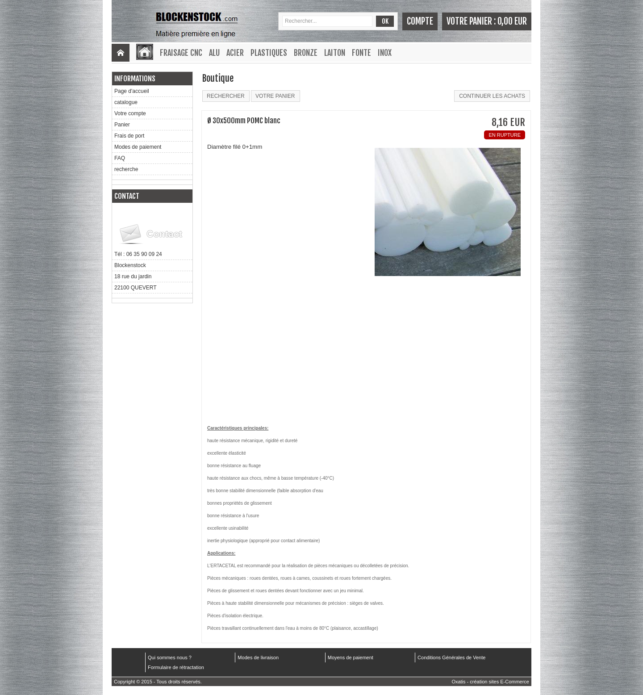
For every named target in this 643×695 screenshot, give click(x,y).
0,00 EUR (512, 21)
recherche (126, 169)
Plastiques (269, 53)
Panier (122, 124)
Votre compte (130, 113)
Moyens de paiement (350, 657)
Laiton (334, 53)
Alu (214, 53)
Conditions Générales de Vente (451, 657)
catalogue (126, 102)
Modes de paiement (137, 147)
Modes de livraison (258, 657)
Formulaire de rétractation (176, 667)
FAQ (119, 158)
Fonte (361, 53)
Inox (385, 53)
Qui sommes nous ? (170, 657)
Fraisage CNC (181, 53)
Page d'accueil (131, 91)
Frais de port (129, 136)
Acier (235, 53)
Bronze (305, 53)
